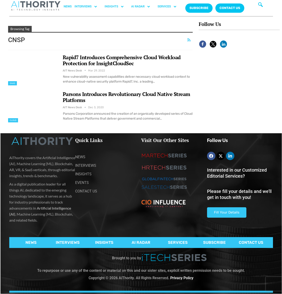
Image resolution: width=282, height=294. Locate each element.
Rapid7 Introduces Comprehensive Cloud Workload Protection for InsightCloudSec (122, 60)
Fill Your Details (226, 212)
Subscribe (198, 8)
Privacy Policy (181, 278)
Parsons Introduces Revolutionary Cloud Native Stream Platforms (126, 97)
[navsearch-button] (260, 5)
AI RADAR (143, 6)
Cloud (13, 120)
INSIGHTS (116, 6)
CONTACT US (230, 8)
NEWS (68, 6)
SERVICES (169, 6)
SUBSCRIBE (214, 242)
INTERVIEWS (88, 6)
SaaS (12, 83)
